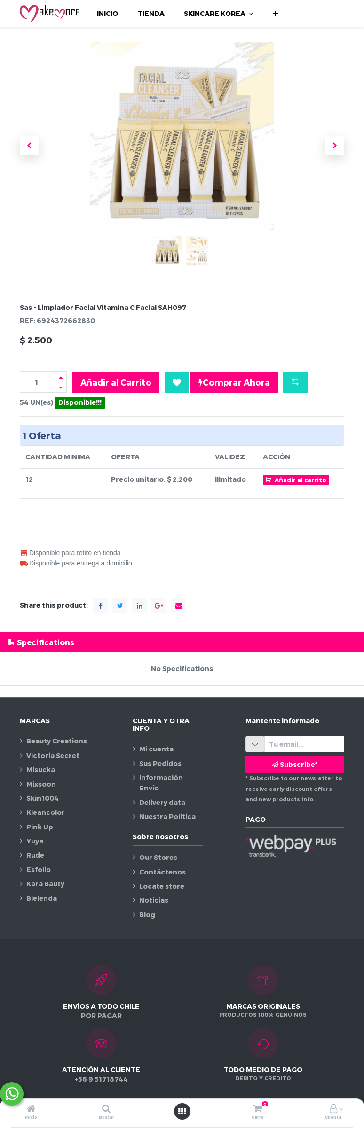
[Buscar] (106, 1109)
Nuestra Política (167, 816)
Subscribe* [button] (294, 764)
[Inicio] (31, 1109)
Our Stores (158, 857)
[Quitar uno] (60, 387)
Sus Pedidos (160, 763)
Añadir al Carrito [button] (115, 382)
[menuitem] (107, 13)
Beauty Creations (56, 741)
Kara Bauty (45, 884)
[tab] (182, 642)
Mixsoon (41, 784)
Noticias (153, 900)
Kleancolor (45, 812)
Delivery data (162, 802)
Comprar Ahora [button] (234, 382)
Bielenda (41, 898)
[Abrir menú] (182, 1111)
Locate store (161, 886)
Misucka (40, 769)
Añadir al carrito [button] (295, 479)
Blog (147, 915)
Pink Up (39, 827)
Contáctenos (162, 872)
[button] (275, 13)
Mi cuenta (156, 749)
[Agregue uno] (60, 377)
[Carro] (257, 1109)
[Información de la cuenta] (333, 1109)
